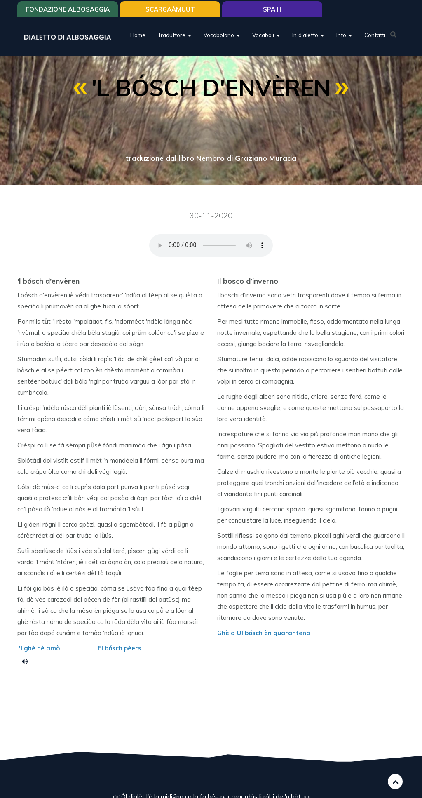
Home (137, 34)
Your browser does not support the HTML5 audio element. (211, 245)
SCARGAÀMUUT (170, 9)
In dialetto (308, 34)
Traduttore (174, 34)
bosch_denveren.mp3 (27, 661)
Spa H (272, 9)
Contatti (374, 34)
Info (344, 34)
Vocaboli (266, 34)
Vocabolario (222, 34)
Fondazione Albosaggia (68, 9)
